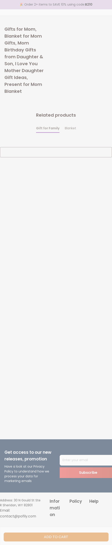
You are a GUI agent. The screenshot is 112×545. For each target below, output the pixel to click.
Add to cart (56, 536)
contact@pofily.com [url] (18, 516)
